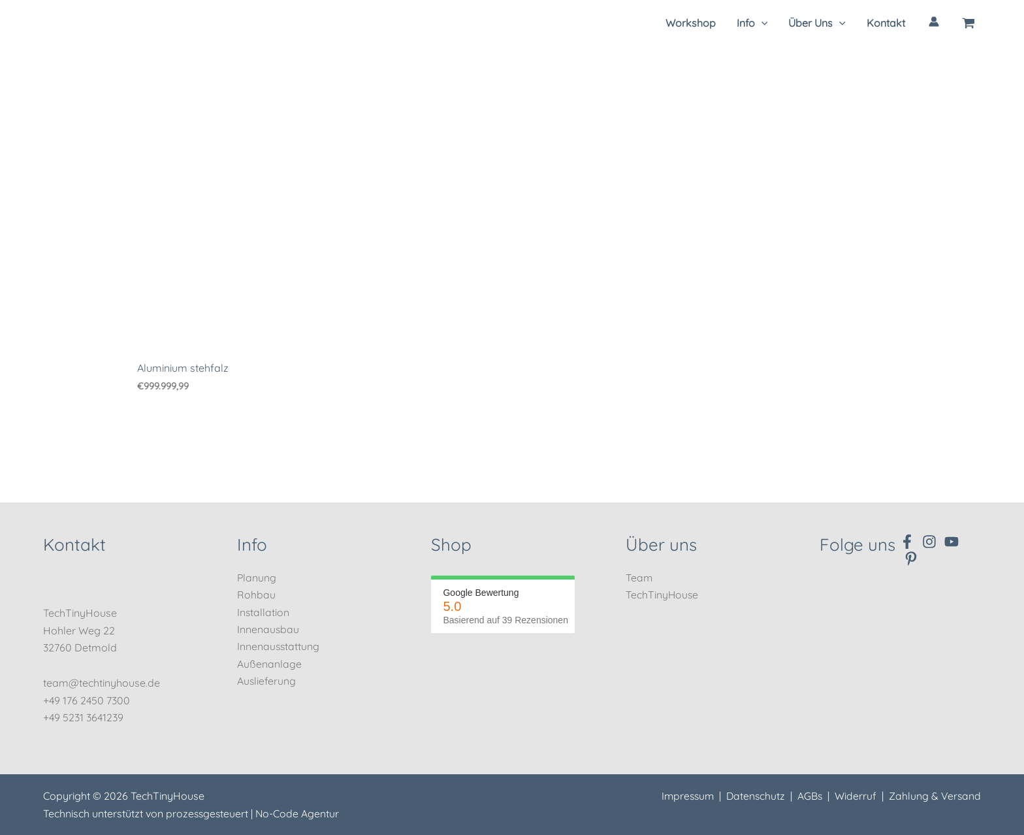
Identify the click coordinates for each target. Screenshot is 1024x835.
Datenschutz (753, 796)
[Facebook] (907, 541)
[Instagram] (929, 541)
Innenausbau (268, 629)
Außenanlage (269, 663)
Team (639, 577)
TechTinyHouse (662, 594)
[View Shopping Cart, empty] (969, 23)
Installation (263, 612)
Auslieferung (266, 680)
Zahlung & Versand (934, 796)
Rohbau (256, 594)
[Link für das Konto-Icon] (934, 21)
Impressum (683, 796)
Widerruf (854, 796)
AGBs (808, 796)
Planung (257, 577)
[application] (761, 23)
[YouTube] (951, 541)
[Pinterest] (911, 558)
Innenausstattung (279, 646)
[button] (752, 23)
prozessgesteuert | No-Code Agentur (254, 813)
